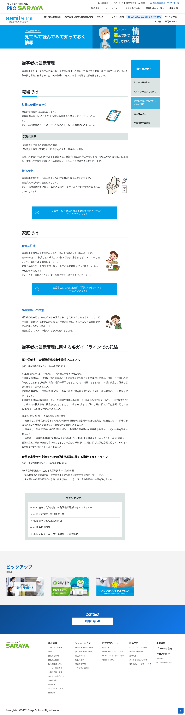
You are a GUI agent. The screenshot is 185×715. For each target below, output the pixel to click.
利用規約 (159, 659)
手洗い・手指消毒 (55, 648)
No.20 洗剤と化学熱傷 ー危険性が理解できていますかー (62, 507)
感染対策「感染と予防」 (85, 648)
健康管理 (51, 693)
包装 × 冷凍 (79, 660)
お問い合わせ (131, 3)
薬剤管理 (51, 684)
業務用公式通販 (159, 3)
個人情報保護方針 (164, 663)
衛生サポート (80, 656)
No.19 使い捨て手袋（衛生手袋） (50, 514)
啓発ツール (106, 648)
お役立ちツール (133, 8)
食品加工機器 (53, 660)
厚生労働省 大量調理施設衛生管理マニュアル (51, 360)
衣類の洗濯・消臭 (55, 672)
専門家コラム (171, 21)
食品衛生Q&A (140, 114)
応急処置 (132, 656)
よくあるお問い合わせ (138, 660)
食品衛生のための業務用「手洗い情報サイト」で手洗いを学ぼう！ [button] (77, 289)
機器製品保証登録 (136, 652)
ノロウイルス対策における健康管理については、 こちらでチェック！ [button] (77, 213)
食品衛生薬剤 (53, 656)
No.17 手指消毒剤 (41, 527)
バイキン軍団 (171, 17)
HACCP (100, 17)
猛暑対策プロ (80, 664)
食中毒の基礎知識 (52, 17)
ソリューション (112, 8)
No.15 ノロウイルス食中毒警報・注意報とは (55, 534)
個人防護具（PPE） (55, 664)
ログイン (116, 3)
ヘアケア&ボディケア (56, 676)
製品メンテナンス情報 (138, 648)
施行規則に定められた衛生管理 (79, 17)
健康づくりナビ (108, 660)
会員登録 (104, 3)
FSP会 (158, 21)
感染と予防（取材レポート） (113, 652)
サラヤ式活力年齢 (82, 668)
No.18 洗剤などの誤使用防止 (47, 520)
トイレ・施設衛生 (55, 668)
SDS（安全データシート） (140, 664)
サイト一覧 (173, 2)
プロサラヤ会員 (164, 648)
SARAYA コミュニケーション (113, 656)
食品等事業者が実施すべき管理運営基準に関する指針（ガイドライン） (66, 457)
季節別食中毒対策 (142, 123)
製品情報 (95, 8)
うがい (50, 652)
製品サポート (136, 643)
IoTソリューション (55, 689)
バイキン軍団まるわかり (145, 92)
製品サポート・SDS (155, 8)
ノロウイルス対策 (115, 17)
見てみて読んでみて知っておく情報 (144, 17)
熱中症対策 (52, 680)
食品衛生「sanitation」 (84, 652)
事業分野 (173, 8)
